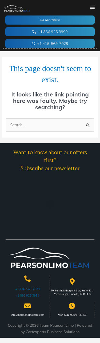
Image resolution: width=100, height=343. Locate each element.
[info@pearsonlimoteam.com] (27, 306)
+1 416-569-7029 (27, 289)
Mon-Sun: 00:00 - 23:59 (72, 314)
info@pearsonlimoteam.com (27, 314)
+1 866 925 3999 (27, 295)
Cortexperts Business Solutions (52, 331)
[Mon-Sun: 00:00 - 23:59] (72, 306)
